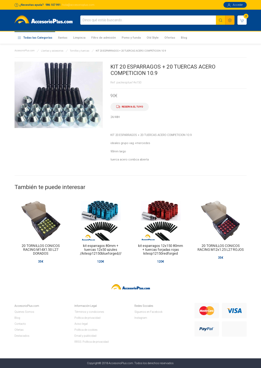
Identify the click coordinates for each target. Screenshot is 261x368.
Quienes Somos (24, 311)
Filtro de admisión (103, 37)
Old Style (153, 37)
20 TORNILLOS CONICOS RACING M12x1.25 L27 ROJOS (220, 248)
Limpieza (79, 37)
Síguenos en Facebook (148, 311)
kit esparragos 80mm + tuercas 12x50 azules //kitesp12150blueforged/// (100, 249)
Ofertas (169, 37)
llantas (62, 37)
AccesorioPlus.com (25, 50)
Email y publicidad (85, 335)
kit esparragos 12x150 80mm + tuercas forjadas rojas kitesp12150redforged (160, 249)
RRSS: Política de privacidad (91, 341)
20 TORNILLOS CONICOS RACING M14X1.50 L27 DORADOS (40, 249)
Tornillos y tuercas (79, 50)
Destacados (22, 335)
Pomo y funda (131, 37)
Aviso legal (81, 323)
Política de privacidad (87, 317)
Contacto (20, 323)
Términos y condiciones (89, 311)
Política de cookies (86, 329)
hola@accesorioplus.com (78, 4)
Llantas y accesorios (52, 50)
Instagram (140, 317)
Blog (184, 37)
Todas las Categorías (34, 38)
